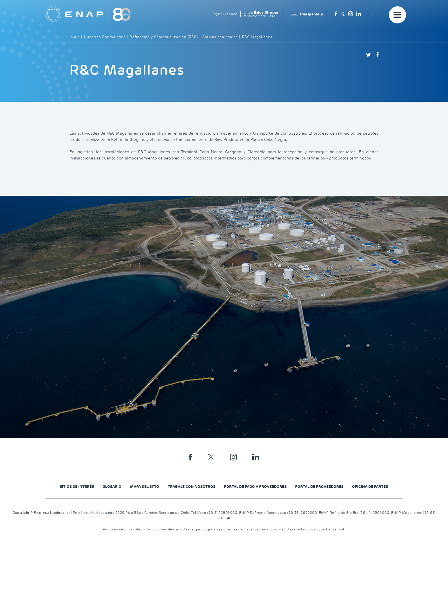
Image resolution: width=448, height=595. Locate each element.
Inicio (74, 37)
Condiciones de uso (163, 529)
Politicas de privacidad (123, 529)
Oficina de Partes (370, 486)
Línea (260, 14)
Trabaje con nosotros (191, 486)
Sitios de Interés (77, 486)
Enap (306, 14)
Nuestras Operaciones (104, 37)
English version (224, 14)
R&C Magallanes (257, 37)
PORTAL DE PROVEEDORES (319, 486)
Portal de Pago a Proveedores (255, 486)
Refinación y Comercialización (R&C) (164, 37)
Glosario (112, 486)
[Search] (375, 14)
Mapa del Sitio (144, 486)
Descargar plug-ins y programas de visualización (225, 529)
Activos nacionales (220, 37)
